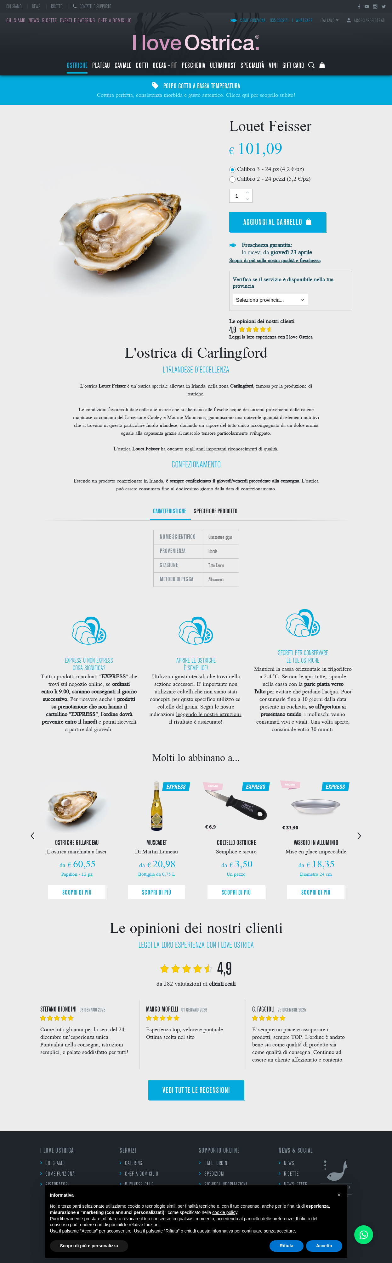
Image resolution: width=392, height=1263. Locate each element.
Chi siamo (13, 6)
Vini (273, 66)
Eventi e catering (77, 21)
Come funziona (248, 21)
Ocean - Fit (165, 66)
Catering (131, 1163)
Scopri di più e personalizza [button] (89, 1245)
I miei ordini (213, 1163)
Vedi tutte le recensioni (196, 1091)
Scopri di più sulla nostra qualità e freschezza (275, 260)
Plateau (101, 66)
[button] (339, 1195)
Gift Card (293, 66)
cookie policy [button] (224, 1212)
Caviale (123, 66)
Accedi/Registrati (366, 21)
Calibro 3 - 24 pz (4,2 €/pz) (270, 168)
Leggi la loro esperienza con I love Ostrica (271, 336)
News (36, 6)
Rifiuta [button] (286, 1245)
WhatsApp (304, 21)
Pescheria (193, 66)
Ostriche (77, 66)
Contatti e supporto (92, 6)
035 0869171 (279, 21)
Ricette (56, 6)
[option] (196, 558)
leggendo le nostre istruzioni (208, 714)
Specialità (252, 66)
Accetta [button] (324, 1245)
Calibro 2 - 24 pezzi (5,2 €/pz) (273, 178)
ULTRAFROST (223, 66)
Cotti (142, 66)
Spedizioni (211, 1174)
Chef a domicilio (115, 21)
